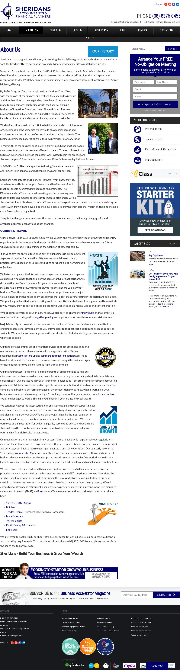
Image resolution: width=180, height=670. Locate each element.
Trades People (14, 511)
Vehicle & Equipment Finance (73, 627)
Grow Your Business (70, 618)
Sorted (90, 38)
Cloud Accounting (69, 631)
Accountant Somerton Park (141, 618)
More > (152, 264)
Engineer (11, 529)
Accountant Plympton (139, 627)
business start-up (26, 355)
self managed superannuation (57, 355)
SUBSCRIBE (166, 595)
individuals (88, 312)
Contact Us (166, 30)
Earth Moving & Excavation (21, 525)
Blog (122, 30)
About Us (31, 30)
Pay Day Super (156, 255)
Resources (101, 30)
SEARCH (172, 49)
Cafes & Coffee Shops (18, 502)
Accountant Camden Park (141, 622)
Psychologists (14, 520)
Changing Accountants (71, 622)
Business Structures (105, 622)
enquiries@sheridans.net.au (125, 22)
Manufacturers (14, 516)
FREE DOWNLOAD (155, 230)
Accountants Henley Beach (108, 631)
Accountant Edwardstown (141, 631)
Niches (77, 30)
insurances (44, 491)
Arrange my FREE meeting (155, 104)
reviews (142, 30)
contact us (108, 394)
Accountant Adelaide (139, 635)
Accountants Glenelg (105, 627)
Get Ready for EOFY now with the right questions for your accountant (163, 276)
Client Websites (103, 618)
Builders (11, 507)
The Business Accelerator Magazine (21, 453)
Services (55, 30)
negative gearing (44, 317)
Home (10, 30)
